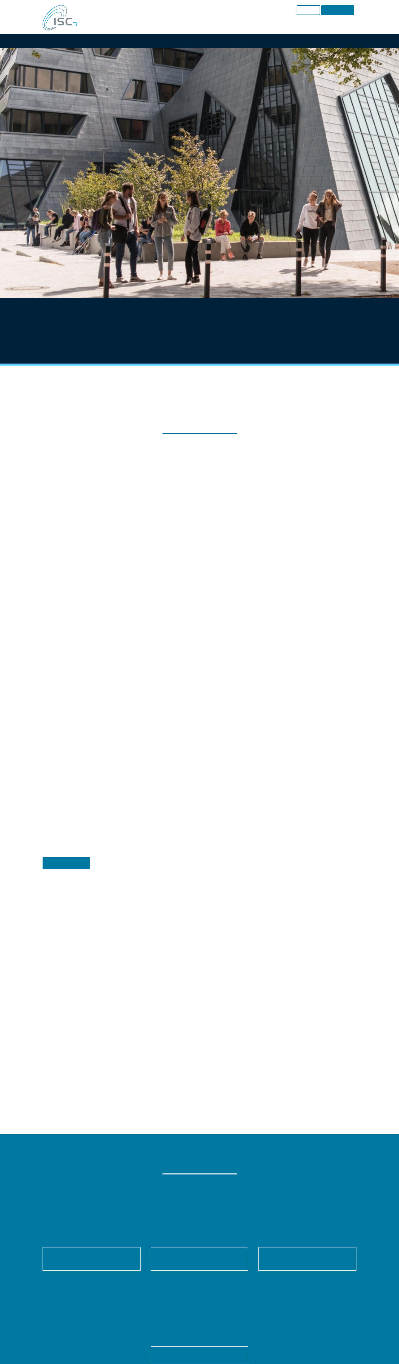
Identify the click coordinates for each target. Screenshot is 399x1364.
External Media (262, 670)
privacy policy (196, 648)
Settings (180, 655)
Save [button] (199, 713)
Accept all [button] (199, 693)
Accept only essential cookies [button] (199, 733)
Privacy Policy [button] (206, 768)
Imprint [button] (227, 768)
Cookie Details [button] (178, 768)
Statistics (190, 670)
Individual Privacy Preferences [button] (199, 753)
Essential (126, 670)
